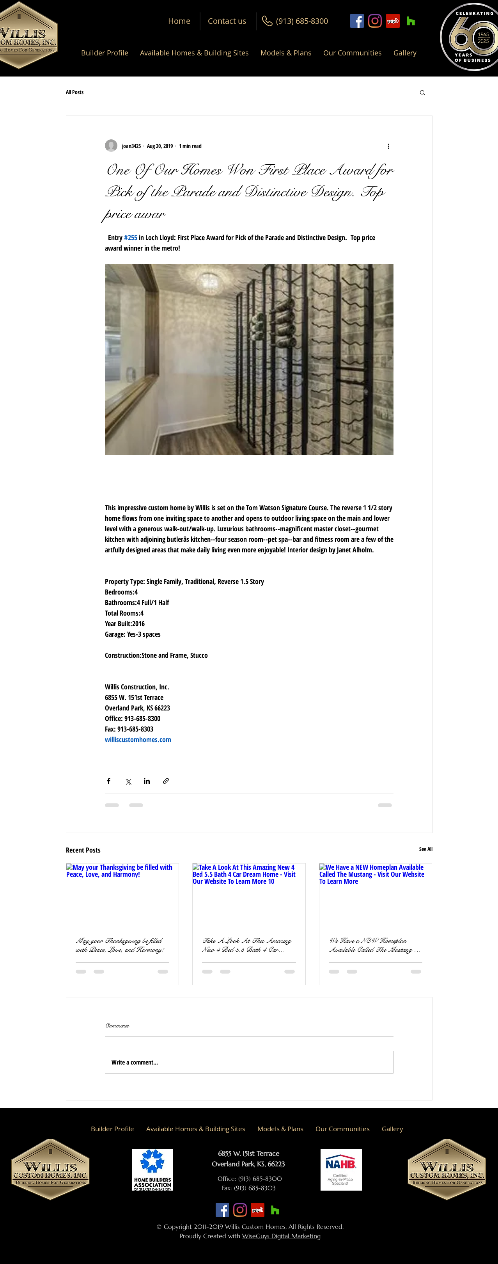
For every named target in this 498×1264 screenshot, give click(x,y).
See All (425, 849)
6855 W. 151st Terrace (248, 1153)
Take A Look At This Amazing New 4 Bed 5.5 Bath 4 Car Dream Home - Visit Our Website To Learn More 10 (247, 945)
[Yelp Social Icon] (393, 21)
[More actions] (388, 145)
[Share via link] (166, 781)
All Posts (74, 92)
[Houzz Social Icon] (411, 21)
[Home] (179, 20)
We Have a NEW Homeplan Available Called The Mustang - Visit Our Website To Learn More (374, 945)
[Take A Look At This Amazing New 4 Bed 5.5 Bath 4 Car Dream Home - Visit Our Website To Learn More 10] (249, 895)
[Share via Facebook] (108, 781)
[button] (302, 20)
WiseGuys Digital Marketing (281, 1236)
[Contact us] (227, 20)
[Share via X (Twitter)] (127, 781)
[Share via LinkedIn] (147, 781)
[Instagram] (375, 21)
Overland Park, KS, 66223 (248, 1164)
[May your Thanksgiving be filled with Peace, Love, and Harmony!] (122, 895)
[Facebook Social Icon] (357, 21)
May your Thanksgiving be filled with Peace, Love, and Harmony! (120, 945)
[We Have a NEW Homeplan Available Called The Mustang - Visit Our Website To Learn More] (375, 895)
